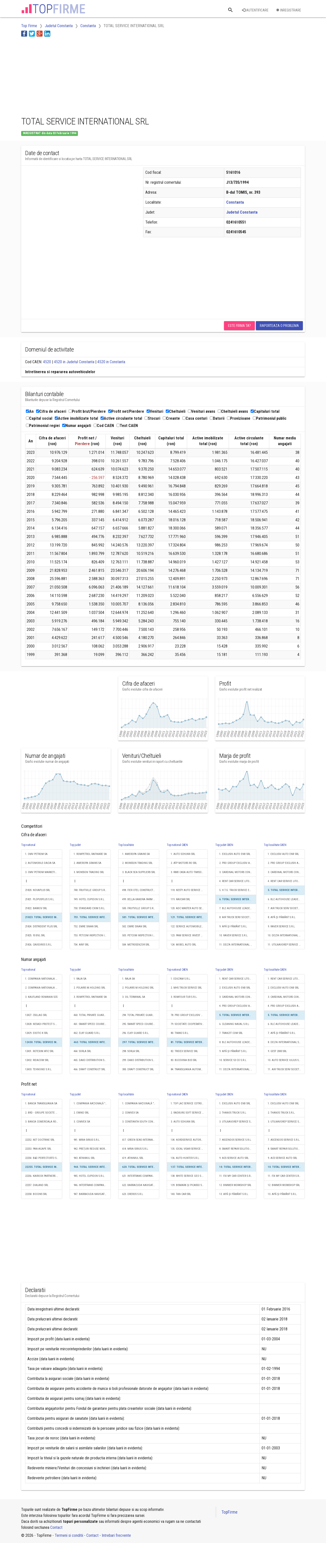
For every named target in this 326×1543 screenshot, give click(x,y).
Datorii (217, 418)
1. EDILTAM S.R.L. (181, 978)
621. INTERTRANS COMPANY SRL (140, 1176)
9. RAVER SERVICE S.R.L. (281, 926)
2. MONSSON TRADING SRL (137, 863)
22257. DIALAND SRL (36, 1185)
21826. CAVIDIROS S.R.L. (38, 944)
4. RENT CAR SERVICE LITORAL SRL (237, 881)
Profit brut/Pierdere (87, 411)
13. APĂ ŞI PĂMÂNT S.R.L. (234, 1194)
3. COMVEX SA (82, 1121)
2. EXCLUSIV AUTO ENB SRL (234, 987)
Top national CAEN (177, 845)
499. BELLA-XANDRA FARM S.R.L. (140, 899)
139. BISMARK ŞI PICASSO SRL (188, 1185)
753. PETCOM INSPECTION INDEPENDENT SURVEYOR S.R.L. (92, 935)
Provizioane (238, 418)
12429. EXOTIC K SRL (36, 1033)
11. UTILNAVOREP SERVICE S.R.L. (286, 944)
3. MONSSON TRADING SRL (89, 872)
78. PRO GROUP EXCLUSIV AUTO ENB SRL (189, 1015)
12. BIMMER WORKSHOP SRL (235, 1185)
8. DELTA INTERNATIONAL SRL (285, 1042)
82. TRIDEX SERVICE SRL (184, 1051)
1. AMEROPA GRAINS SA (136, 854)
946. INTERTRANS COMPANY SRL (92, 1185)
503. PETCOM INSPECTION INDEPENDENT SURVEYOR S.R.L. (140, 935)
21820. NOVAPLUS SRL (37, 890)
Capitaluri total (265, 411)
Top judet (75, 845)
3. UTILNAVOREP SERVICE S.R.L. (237, 1121)
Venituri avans (201, 411)
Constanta (235, 202)
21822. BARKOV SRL (36, 908)
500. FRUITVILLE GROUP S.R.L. (139, 908)
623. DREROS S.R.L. (133, 1194)
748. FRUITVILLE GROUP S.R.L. (91, 890)
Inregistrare (288, 10)
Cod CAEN (104, 425)
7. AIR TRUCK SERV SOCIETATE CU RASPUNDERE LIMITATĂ (286, 908)
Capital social (39, 418)
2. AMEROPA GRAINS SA (87, 863)
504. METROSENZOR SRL (136, 944)
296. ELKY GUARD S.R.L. (135, 1033)
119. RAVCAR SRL (180, 899)
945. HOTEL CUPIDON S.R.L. (89, 1176)
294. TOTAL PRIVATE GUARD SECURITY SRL (140, 1015)
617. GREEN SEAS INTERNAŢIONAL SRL (140, 1139)
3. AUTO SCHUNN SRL (183, 1121)
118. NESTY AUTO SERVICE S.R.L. (189, 890)
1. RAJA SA (80, 978)
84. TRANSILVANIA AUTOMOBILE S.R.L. (189, 1069)
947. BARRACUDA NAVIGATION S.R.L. (92, 1194)
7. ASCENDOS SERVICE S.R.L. (235, 1139)
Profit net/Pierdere (126, 411)
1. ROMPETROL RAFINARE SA (90, 854)
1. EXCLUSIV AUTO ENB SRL (234, 854)
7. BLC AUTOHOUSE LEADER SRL (237, 908)
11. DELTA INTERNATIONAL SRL (236, 944)
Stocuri (152, 418)
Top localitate (126, 845)
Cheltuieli (175, 411)
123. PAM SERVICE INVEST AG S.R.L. (189, 935)
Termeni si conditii (69, 1535)
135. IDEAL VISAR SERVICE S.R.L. (189, 1148)
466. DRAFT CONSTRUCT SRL (89, 1069)
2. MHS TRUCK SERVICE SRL (186, 987)
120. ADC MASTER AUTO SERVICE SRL (189, 908)
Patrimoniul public (269, 418)
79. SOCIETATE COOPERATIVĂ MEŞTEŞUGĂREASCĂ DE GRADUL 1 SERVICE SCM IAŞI (189, 1024)
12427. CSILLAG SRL (36, 1015)
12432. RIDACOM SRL (37, 1060)
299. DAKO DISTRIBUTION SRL (139, 1060)
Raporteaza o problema (279, 326)
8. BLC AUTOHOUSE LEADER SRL (237, 1042)
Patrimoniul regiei (43, 425)
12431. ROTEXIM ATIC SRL (39, 1051)
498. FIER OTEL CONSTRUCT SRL (140, 890)
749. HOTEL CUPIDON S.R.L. (89, 899)
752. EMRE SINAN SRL (86, 926)
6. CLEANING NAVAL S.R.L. (234, 1024)
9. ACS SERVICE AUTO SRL (234, 1158)
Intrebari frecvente (116, 1535)
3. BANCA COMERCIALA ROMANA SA (43, 1121)
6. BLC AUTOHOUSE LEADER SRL (286, 899)
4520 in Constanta (111, 361)
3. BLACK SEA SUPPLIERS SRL (138, 872)
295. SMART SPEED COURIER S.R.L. (140, 1024)
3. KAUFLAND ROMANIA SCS (41, 997)
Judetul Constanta (242, 212)
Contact (56, 1527)
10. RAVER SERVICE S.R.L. (233, 935)
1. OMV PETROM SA (36, 854)
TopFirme (229, 1512)
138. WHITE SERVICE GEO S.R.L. (188, 1176)
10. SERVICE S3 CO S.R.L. (233, 1060)
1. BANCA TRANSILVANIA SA (41, 1103)
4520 (47, 361)
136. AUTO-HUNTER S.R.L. (185, 1158)
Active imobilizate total (76, 418)
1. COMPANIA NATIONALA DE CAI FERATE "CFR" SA (43, 978)
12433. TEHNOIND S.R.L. (38, 1069)
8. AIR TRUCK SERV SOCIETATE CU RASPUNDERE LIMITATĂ (237, 917)
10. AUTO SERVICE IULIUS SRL (284, 1060)
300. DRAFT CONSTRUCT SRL (138, 1069)
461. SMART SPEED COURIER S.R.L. (92, 1024)
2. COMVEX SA (130, 1112)
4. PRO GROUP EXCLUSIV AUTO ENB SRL (237, 1006)
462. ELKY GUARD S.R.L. (87, 1033)
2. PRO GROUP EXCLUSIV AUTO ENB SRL (237, 863)
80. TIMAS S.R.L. (180, 1033)
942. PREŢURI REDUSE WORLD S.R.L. (92, 1148)
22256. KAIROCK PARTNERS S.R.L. (43, 1176)
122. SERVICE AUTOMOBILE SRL (188, 926)
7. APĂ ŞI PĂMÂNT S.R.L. (282, 1033)
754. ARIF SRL (81, 944)
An (30, 411)
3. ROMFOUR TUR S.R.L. (184, 997)
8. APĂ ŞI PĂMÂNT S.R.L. (282, 917)
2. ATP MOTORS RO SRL (184, 863)
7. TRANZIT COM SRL (231, 1033)
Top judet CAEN (224, 845)
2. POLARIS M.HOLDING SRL (89, 987)
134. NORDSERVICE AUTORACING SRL (189, 1139)
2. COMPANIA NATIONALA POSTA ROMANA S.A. (43, 987)
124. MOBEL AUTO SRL (183, 944)
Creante (171, 418)
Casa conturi (194, 418)
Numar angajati (76, 425)
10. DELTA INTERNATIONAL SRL (285, 935)
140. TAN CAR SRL (181, 1194)
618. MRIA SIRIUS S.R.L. (135, 1148)
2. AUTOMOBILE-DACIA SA (40, 863)
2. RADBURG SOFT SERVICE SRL (188, 1112)
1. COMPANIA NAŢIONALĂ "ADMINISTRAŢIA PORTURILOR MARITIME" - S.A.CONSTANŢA (92, 1103)
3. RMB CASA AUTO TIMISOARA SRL (189, 872)
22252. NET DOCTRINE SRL (39, 1139)
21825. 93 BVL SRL (35, 935)
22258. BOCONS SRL (36, 1194)
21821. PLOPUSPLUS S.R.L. (39, 899)
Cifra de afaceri (51, 411)
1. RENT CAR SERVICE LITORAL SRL (237, 978)
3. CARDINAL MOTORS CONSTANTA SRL (237, 872)
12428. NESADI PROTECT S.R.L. (42, 1024)
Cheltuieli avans (233, 411)
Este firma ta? (239, 326)
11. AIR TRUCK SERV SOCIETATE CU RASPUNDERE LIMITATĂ (286, 1069)
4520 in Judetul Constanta (74, 361)
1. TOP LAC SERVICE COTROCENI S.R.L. (189, 1103)
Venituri (155, 411)
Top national (28, 845)
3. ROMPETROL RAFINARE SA (90, 997)
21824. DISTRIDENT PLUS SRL (41, 926)
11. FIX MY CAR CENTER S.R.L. (236, 1176)
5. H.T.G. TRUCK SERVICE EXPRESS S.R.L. (237, 890)
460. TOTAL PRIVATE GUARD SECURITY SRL (92, 1015)
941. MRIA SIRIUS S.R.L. (87, 1139)
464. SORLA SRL (82, 1051)
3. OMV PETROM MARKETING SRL (43, 872)
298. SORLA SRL (131, 1051)
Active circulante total (121, 418)
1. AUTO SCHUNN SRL (183, 854)
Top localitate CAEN (275, 845)
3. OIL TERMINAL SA (133, 997)
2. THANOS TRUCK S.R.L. (233, 1112)
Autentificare (255, 10)
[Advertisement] (111, 75)
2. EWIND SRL (81, 1112)
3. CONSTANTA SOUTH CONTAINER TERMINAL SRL (140, 1121)
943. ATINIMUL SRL (84, 1158)
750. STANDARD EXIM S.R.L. (89, 908)
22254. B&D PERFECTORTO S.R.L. (43, 1158)
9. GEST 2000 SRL (277, 1051)
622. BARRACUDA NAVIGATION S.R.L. (140, 1185)
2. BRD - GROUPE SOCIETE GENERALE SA (43, 1112)
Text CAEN (127, 425)
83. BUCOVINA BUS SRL (184, 1060)
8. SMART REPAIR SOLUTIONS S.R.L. (237, 1148)
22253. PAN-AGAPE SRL (38, 1148)
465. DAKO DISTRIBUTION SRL (90, 1060)
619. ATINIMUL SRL (132, 1158)
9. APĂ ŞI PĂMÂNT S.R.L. (233, 926)
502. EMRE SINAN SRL (134, 926)
